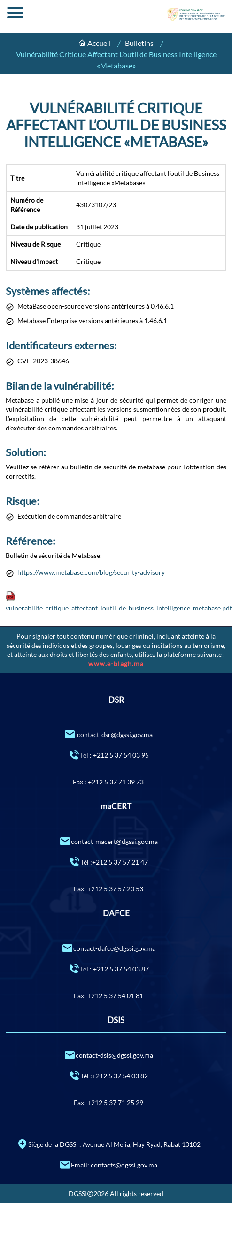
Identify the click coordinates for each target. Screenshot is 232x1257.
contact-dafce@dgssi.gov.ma (108, 947)
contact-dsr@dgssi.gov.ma (108, 734)
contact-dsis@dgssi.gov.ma (108, 1054)
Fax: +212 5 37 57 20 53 (108, 889)
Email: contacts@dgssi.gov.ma (108, 1164)
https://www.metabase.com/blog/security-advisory (91, 572)
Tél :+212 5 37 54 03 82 (108, 1075)
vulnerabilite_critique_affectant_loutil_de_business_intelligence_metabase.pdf (119, 608)
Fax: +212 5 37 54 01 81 (108, 996)
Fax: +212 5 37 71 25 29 (108, 1102)
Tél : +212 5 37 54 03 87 (108, 968)
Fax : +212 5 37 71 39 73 (108, 782)
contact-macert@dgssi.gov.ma (108, 840)
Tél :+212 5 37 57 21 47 (108, 861)
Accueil (99, 42)
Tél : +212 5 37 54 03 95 (108, 754)
